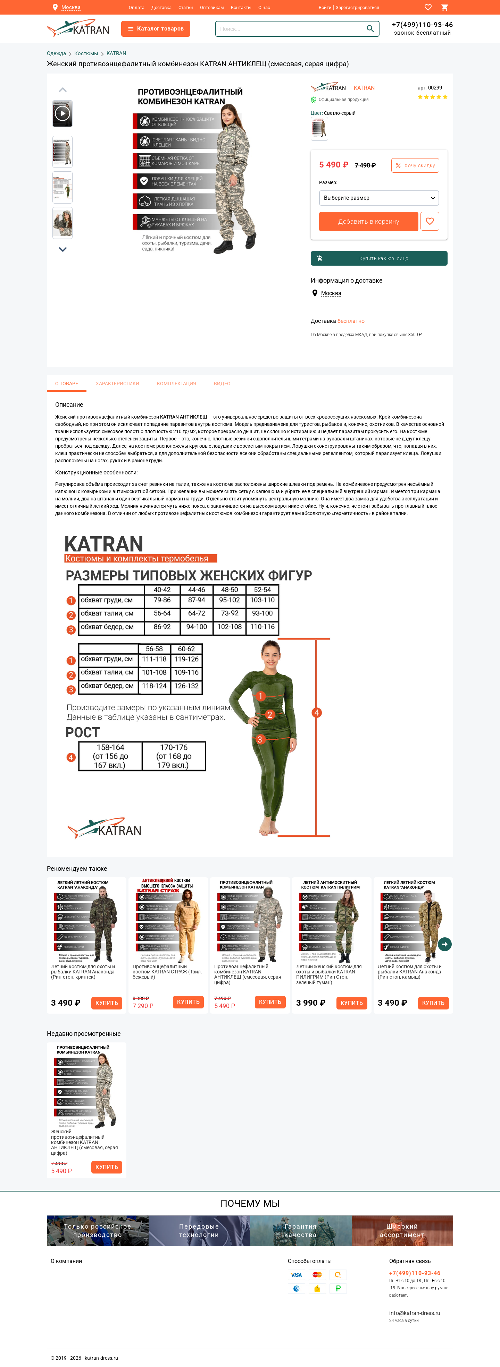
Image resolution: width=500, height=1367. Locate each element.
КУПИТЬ (106, 1003)
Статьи (185, 7)
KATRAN (116, 52)
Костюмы (86, 52)
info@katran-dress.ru (414, 1313)
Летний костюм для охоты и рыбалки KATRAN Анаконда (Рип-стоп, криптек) (83, 972)
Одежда (56, 52)
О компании (66, 1261)
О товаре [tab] (66, 383)
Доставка (161, 7)
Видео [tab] (222, 383)
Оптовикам (212, 7)
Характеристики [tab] (117, 383)
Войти (325, 7)
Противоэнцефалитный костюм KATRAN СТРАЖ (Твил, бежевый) (167, 972)
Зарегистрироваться (357, 7)
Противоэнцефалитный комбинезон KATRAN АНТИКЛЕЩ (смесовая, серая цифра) (247, 974)
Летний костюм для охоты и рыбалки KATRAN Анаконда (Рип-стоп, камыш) (410, 972)
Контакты (241, 7)
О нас (264, 7)
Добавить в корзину (368, 221)
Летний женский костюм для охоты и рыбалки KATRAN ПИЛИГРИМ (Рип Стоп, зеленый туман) (329, 974)
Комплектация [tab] (176, 383)
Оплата (136, 7)
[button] (63, 249)
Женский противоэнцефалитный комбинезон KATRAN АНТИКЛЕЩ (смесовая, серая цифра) (84, 1142)
